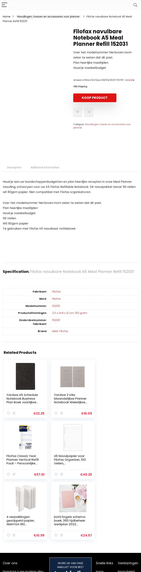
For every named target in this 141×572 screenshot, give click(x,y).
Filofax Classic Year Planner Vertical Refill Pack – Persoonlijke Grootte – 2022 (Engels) (114, 402)
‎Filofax (56, 291)
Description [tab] (14, 167)
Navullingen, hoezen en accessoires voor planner (48, 16)
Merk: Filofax (60, 331)
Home (6, 16)
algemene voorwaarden (126, 516)
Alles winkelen (104, 515)
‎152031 (56, 306)
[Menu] (4, 5)
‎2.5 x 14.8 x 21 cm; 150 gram (69, 313)
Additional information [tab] (45, 167)
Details (128, 80)
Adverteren (103, 534)
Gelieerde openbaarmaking (129, 525)
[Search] (135, 5)
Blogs (99, 520)
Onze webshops (102, 527)
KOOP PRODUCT (94, 97)
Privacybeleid (126, 510)
